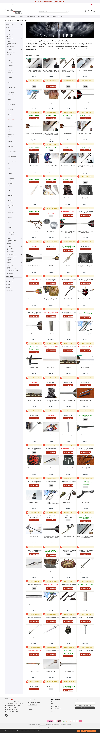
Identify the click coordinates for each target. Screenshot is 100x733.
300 (8, 57)
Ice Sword (34, 198)
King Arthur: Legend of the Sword (14, 153)
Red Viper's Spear (51, 267)
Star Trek (9, 188)
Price (14, 27)
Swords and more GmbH (34, 705)
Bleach (9, 82)
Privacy (53, 707)
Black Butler (10, 77)
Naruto (9, 163)
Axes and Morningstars (14, 43)
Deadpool (9, 99)
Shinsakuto (9, 264)
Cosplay (14, 51)
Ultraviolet (10, 227)
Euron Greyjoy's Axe (85, 437)
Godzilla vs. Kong (11, 134)
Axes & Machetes (14, 46)
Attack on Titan (10, 72)
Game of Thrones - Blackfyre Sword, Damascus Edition (68, 233)
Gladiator (9, 131)
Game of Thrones (15, 119)
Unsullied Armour (34, 166)
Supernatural (10, 200)
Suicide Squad (10, 195)
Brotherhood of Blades (12, 87)
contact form (15, 715)
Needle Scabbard (34, 232)
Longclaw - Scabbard (34, 369)
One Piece (9, 41)
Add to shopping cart (51, 86)
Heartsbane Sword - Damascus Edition (34, 135)
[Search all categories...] (51, 11)
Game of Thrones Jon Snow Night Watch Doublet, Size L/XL (85, 268)
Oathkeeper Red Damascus (34, 300)
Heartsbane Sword (68, 134)
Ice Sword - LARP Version (51, 641)
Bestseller (9, 287)
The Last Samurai (11, 215)
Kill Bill (9, 148)
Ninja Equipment (10, 251)
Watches (9, 272)
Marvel (9, 158)
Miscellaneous (14, 265)
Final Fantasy (10, 116)
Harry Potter (15, 136)
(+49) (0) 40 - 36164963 (25, 4)
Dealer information (32, 707)
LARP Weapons (14, 248)
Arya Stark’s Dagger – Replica (85, 134)
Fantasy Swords (10, 111)
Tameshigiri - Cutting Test (12, 270)
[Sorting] (85, 55)
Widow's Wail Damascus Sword (68, 403)
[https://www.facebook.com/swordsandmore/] (6, 719)
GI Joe (9, 129)
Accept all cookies (91, 730)
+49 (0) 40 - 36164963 (12, 711)
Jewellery (9, 259)
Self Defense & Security (14, 260)
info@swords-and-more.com (12, 5)
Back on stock (9, 290)
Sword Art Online (11, 205)
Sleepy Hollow (10, 180)
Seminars (14, 262)
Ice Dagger (51, 470)
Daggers (14, 54)
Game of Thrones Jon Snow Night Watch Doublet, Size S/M (85, 199)
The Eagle (9, 207)
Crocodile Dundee (11, 92)
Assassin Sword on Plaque (68, 505)
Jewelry (9, 121)
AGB (52, 704)
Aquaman (9, 67)
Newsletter (30, 712)
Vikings (9, 229)
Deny (78, 730)
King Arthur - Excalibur (12, 151)
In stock (8, 284)
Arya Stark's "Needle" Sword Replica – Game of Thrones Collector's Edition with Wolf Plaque (51, 71)
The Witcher (9, 40)
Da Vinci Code (10, 94)
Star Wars (9, 190)
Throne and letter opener (34, 505)
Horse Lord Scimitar (68, 608)
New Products (10, 281)
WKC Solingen (10, 273)
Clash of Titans (10, 146)
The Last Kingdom (11, 212)
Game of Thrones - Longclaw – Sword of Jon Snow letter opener (85, 336)
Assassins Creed (10, 70)
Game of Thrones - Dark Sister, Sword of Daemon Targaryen (85, 233)
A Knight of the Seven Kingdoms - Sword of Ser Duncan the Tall (68, 438)
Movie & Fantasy (14, 55)
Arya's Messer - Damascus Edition (34, 403)
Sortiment (14, 36)
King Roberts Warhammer (34, 540)
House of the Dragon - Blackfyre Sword (68, 336)
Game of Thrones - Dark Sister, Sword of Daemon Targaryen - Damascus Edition (51, 541)
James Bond (10, 141)
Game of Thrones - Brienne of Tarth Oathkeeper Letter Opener (34, 103)
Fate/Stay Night (10, 109)
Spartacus (9, 185)
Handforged (14, 238)
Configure (84, 730)
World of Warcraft (11, 234)
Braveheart (10, 84)
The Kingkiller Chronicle (12, 156)
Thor (8, 222)
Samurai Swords (14, 254)
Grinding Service (10, 257)
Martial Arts (14, 243)
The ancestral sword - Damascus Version (51, 199)
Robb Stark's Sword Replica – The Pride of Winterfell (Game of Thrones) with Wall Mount (51, 135)
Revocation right (55, 709)
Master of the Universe (12, 161)
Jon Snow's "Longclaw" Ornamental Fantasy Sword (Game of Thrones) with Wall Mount (34, 71)
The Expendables (11, 210)
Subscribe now (84, 711)
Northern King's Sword (51, 675)
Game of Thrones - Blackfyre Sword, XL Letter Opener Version (85, 541)
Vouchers (9, 237)
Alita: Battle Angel (11, 62)
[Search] (66, 11)
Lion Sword (34, 437)
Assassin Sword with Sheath (68, 540)
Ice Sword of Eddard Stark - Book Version (85, 608)
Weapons (10, 124)
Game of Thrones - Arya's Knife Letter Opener (51, 608)
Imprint (53, 714)
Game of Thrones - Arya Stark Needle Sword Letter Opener (51, 506)
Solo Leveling (10, 183)
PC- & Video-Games (14, 252)
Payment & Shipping (56, 712)
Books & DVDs (14, 47)
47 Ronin (9, 60)
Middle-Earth (14, 38)
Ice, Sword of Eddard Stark (68, 675)
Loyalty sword (51, 437)
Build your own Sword (11, 44)
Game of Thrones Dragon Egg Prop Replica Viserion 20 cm (51, 301)
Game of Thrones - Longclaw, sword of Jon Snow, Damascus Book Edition (85, 642)
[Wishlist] (85, 11)
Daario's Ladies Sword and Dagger (85, 300)
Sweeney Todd (10, 202)
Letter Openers (14, 49)
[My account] (88, 11)
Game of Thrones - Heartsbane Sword (68, 103)
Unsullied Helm (68, 641)
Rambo (9, 168)
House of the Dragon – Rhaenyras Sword (68, 167)
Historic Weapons (14, 241)
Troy (8, 224)
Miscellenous (10, 126)
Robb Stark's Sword (51, 369)
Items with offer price (11, 279)
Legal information (57, 702)
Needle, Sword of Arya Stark (34, 335)
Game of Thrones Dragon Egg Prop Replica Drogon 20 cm (51, 103)
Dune (9, 106)
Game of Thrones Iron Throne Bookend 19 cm (51, 403)
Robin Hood (10, 173)
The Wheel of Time (11, 97)
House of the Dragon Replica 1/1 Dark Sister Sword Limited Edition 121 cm (34, 642)
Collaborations (31, 710)
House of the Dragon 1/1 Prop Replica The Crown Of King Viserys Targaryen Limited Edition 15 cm (51, 575)
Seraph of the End (11, 175)
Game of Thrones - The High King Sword (85, 471)
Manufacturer (14, 24)
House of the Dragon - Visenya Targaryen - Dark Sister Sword (68, 71)
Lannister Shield (68, 574)
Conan (9, 89)
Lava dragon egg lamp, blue (51, 166)
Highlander (10, 139)
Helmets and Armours (14, 240)
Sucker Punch (10, 197)
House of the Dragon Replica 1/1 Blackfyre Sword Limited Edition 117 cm (85, 575)
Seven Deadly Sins (11, 178)
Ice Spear (68, 267)
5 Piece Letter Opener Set (68, 470)
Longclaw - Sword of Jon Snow (34, 267)
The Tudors (10, 217)
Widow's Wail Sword (85, 369)
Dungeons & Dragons (11, 104)
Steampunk (15, 193)
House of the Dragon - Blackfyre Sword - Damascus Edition (51, 336)
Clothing (14, 246)
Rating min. (14, 30)
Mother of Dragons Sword (85, 403)
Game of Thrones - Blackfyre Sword (85, 71)
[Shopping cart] (92, 11)
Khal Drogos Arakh (85, 505)
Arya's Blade (68, 369)
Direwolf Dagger (34, 574)
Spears (8, 267)
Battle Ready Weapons (14, 256)
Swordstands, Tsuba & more (14, 268)
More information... (40, 730)
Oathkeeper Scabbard (34, 675)
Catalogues (9, 245)
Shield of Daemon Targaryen (34, 470)
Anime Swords (10, 65)
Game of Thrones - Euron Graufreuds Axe (68, 301)
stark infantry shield (51, 232)
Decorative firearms (14, 52)
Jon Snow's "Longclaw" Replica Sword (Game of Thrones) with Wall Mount (85, 167)
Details (34, 86)
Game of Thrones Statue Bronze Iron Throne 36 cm (68, 199)
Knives (14, 249)
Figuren (9, 114)
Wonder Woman (11, 232)
